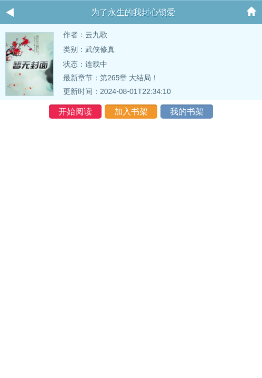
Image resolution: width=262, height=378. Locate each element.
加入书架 (131, 111)
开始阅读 (75, 111)
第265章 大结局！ (129, 78)
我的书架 (187, 111)
